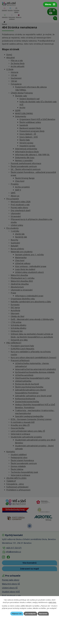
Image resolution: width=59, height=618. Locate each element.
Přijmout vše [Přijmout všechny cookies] (17, 614)
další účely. (52, 602)
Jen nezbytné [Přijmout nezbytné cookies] (30, 614)
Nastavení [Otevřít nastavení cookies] (43, 614)
